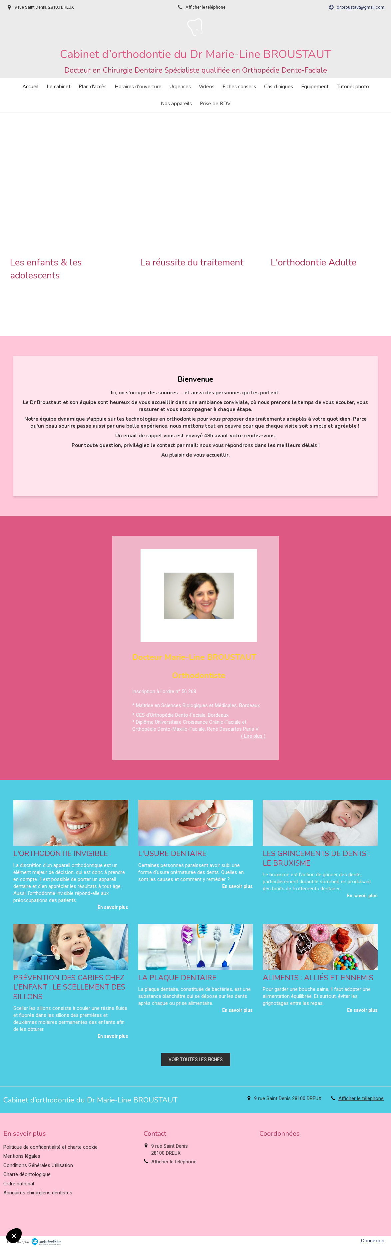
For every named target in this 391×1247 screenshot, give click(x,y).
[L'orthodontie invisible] (70, 823)
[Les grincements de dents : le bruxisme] (320, 823)
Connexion (372, 1241)
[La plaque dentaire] (195, 947)
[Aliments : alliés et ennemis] (320, 947)
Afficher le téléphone (205, 7)
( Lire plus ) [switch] (253, 736)
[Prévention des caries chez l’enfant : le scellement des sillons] (70, 947)
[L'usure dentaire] (195, 823)
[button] (65, 224)
